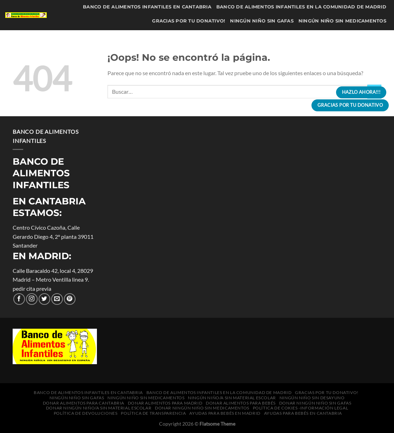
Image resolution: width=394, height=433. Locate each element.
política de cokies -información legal (171, 77)
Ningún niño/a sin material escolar (154, 35)
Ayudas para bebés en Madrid (173, 92)
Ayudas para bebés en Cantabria (268, 92)
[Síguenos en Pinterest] (69, 299)
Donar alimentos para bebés (255, 49)
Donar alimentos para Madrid (165, 49)
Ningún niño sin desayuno (247, 35)
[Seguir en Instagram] (32, 299)
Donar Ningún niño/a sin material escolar (211, 63)
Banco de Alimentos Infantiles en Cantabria (147, 6)
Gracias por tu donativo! (188, 21)
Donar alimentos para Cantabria (338, 35)
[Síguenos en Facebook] (19, 299)
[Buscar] (322, 92)
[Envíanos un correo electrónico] (57, 299)
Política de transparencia (348, 77)
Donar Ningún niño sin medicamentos (332, 63)
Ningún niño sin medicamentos (342, 21)
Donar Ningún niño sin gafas (344, 49)
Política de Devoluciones (268, 77)
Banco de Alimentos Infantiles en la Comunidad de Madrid (301, 6)
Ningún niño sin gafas (261, 21)
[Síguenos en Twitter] (44, 299)
